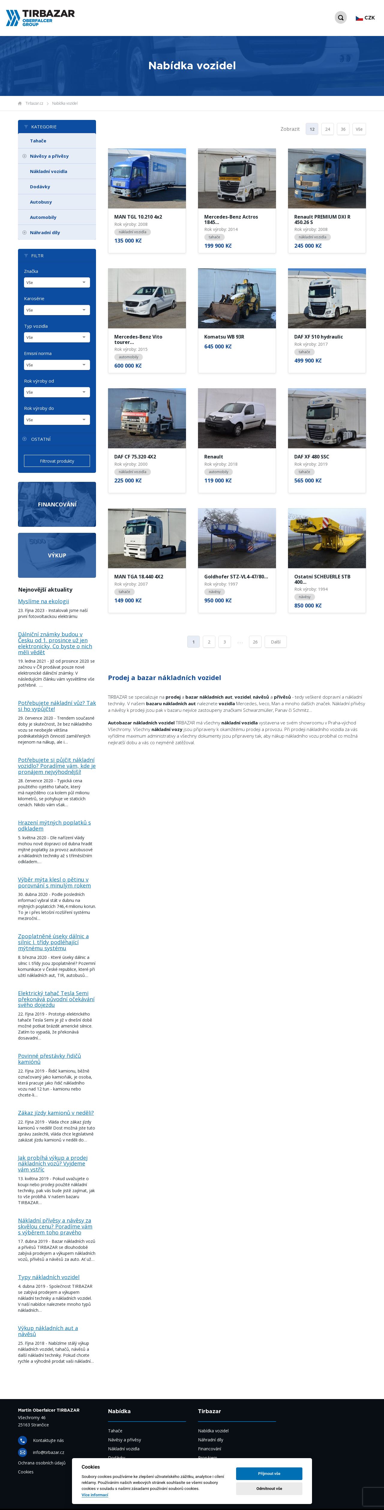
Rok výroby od (39, 381)
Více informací (95, 1494)
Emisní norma (38, 353)
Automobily (43, 217)
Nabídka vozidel (65, 103)
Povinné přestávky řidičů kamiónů (49, 1058)
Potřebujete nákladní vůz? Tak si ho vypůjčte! (57, 705)
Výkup (57, 555)
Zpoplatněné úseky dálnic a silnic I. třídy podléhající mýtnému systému (53, 942)
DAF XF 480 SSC (311, 457)
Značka (31, 271)
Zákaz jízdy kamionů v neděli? (56, 1112)
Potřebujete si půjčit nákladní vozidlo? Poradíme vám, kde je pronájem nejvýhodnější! (57, 765)
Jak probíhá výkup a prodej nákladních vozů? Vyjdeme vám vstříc (53, 1163)
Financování (57, 504)
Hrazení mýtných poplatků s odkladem (54, 825)
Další (275, 642)
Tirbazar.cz (34, 103)
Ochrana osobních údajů (42, 1463)
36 (343, 129)
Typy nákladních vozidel (49, 1277)
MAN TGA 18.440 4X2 (138, 577)
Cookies (26, 1472)
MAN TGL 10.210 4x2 (138, 217)
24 (327, 129)
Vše (359, 129)
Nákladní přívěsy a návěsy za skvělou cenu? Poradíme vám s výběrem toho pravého (55, 1226)
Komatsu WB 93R (224, 337)
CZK (365, 18)
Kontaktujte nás (48, 1440)
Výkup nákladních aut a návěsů (48, 1331)
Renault (213, 457)
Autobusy (41, 202)
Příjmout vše (269, 1473)
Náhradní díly (45, 232)
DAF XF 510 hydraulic (318, 337)
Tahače (38, 141)
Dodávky (40, 186)
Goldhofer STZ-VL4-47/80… (236, 577)
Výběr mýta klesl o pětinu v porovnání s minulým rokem (54, 882)
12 (312, 129)
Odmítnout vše (269, 1488)
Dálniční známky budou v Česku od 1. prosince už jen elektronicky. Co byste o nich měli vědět (55, 643)
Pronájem (207, 1458)
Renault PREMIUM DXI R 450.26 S (322, 219)
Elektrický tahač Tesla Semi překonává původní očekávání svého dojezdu (56, 999)
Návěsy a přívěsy (49, 156)
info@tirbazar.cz (48, 1452)
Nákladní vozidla (48, 171)
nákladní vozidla (132, 231)
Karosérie (34, 298)
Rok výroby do (39, 408)
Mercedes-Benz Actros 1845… (231, 219)
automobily (128, 357)
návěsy (214, 591)
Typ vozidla (36, 326)
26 (255, 642)
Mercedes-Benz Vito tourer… (138, 339)
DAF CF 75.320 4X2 (135, 457)
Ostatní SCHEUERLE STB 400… (322, 579)
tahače (214, 237)
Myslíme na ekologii (43, 601)
